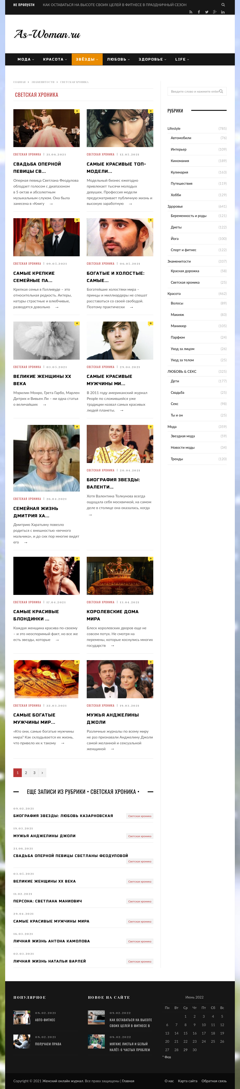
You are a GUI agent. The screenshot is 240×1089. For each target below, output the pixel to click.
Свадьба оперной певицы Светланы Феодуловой (70, 856)
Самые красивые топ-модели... (116, 168)
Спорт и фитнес (183, 250)
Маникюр (178, 326)
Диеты (176, 227)
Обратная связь (214, 1081)
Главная (128, 1081)
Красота (53, 59)
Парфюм (178, 337)
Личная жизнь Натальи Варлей (49, 961)
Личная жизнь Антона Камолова (51, 941)
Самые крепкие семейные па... (34, 277)
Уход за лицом (183, 349)
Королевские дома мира (113, 615)
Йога (175, 238)
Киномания (180, 161)
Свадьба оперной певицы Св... (37, 168)
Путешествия (181, 183)
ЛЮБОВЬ (117, 59)
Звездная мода (183, 436)
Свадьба (177, 392)
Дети (175, 381)
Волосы (177, 303)
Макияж (177, 314)
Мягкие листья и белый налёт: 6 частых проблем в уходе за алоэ (130, 1049)
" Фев (166, 1057)
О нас (169, 1081)
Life (180, 59)
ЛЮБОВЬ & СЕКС (182, 371)
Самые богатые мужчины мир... (34, 719)
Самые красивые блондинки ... (36, 615)
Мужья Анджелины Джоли (113, 719)
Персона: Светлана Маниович (47, 901)
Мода (24, 59)
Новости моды (183, 447)
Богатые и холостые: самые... (115, 277)
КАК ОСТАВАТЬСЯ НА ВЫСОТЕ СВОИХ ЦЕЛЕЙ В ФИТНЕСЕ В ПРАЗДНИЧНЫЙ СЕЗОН (115, 5)
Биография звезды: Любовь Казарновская (63, 816)
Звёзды (85, 59)
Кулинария (179, 172)
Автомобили (181, 138)
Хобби (176, 195)
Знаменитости (179, 261)
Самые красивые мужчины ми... (109, 380)
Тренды (177, 459)
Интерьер (179, 149)
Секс (174, 404)
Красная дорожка (185, 271)
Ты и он (177, 415)
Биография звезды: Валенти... (113, 483)
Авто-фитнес (45, 1019)
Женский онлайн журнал (62, 1081)
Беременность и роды (188, 215)
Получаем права (48, 1043)
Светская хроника (27, 154)
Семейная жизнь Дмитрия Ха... (35, 512)
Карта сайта (188, 1081)
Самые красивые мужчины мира (51, 921)
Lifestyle (174, 128)
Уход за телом (182, 360)
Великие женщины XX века (42, 380)
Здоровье (151, 59)
